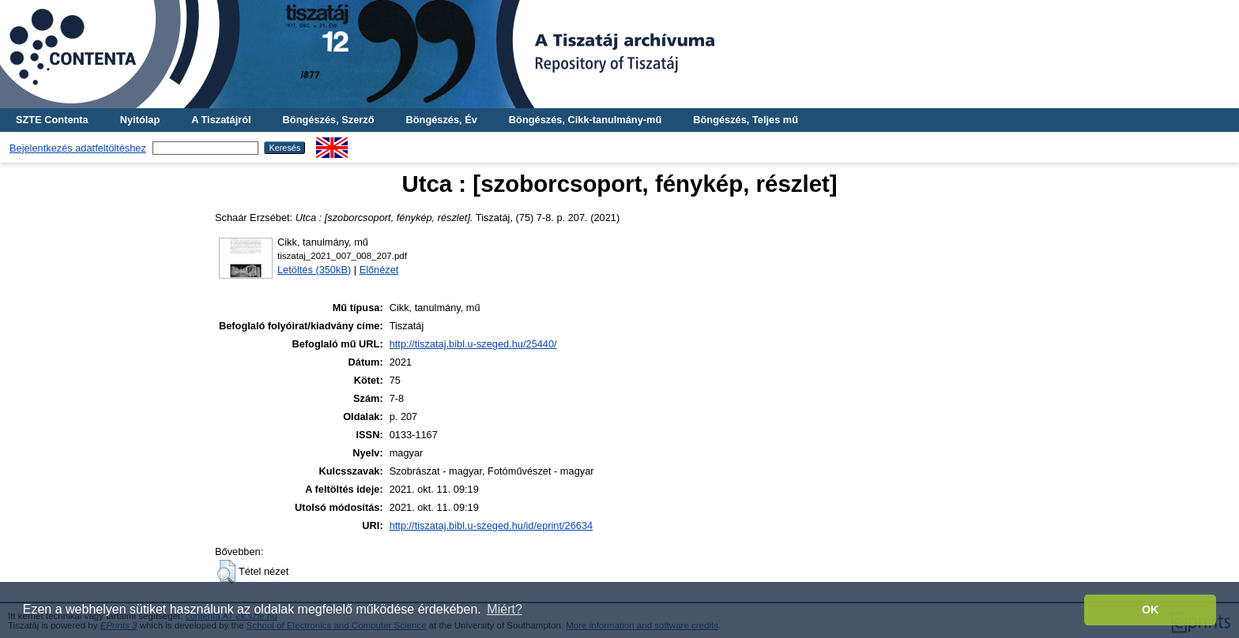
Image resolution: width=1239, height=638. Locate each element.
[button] (226, 572)
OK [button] (1150, 609)
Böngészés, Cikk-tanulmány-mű (585, 120)
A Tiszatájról (220, 120)
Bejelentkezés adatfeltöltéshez (77, 148)
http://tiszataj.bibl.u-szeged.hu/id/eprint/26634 (491, 525)
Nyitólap (140, 120)
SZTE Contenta (52, 120)
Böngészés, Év (441, 120)
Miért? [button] (504, 609)
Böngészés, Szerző (329, 120)
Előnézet (379, 270)
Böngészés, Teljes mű (745, 120)
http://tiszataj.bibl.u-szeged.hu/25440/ (473, 344)
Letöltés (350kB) (314, 270)
